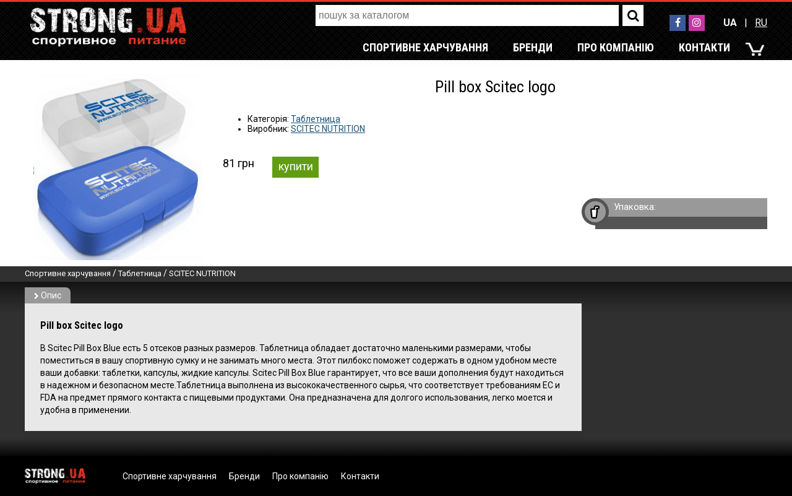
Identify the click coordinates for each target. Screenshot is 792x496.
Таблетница (315, 119)
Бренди (533, 47)
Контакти (704, 47)
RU (761, 22)
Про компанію (615, 47)
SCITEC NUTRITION (328, 129)
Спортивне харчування (425, 47)
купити (295, 166)
